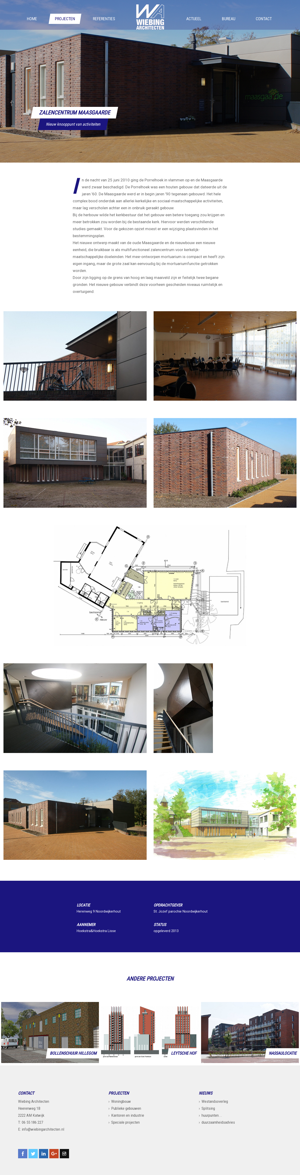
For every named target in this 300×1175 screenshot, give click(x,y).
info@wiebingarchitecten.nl (43, 1129)
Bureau (228, 18)
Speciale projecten (125, 1122)
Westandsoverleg (215, 1101)
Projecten (65, 18)
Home (32, 18)
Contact (264, 18)
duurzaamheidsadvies (218, 1122)
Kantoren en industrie (127, 1115)
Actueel (193, 18)
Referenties (104, 18)
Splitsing (208, 1108)
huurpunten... (212, 1115)
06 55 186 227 (32, 1122)
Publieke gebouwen (126, 1108)
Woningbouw (121, 1101)
